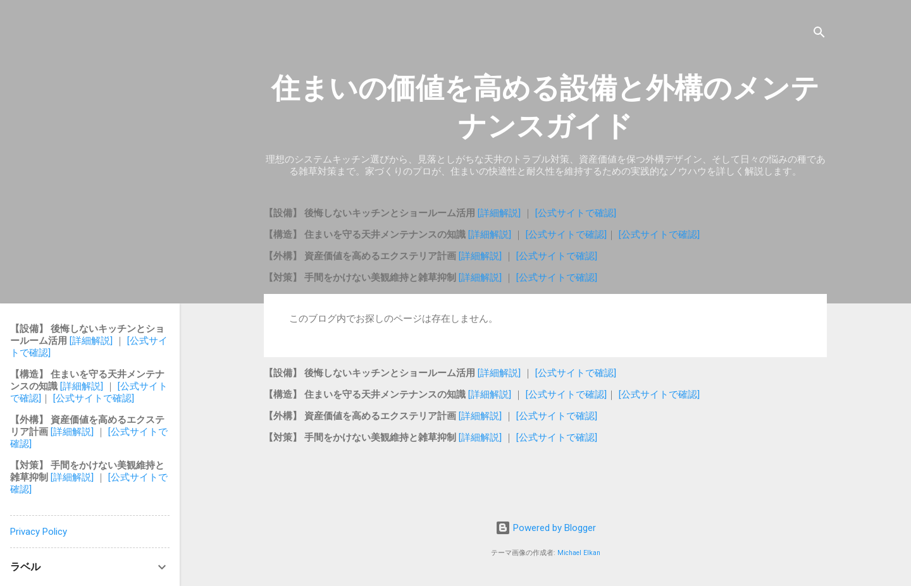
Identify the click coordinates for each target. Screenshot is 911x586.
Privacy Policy (38, 531)
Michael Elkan (578, 553)
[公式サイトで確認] (575, 213)
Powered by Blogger (545, 528)
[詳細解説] (500, 213)
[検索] (819, 34)
